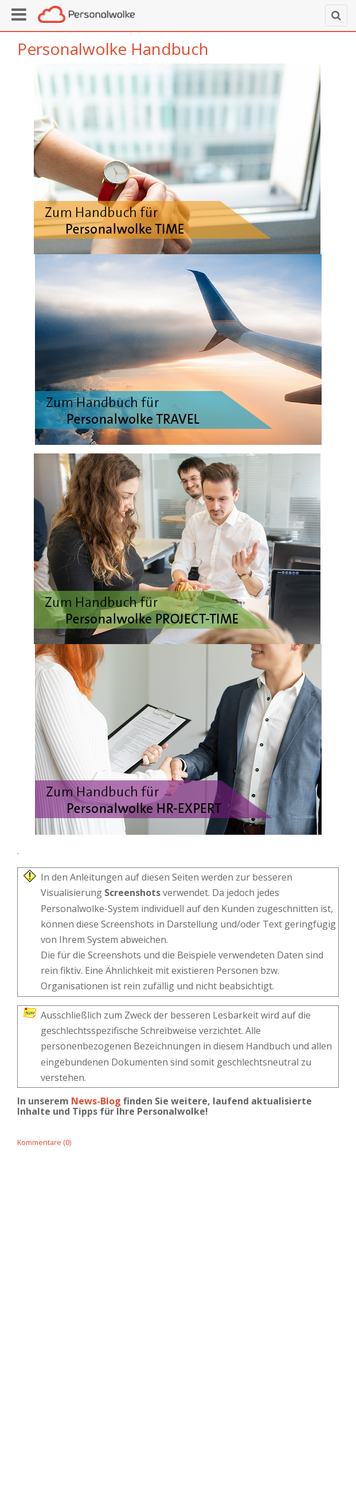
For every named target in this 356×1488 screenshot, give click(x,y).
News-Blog (96, 1101)
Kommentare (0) (44, 1142)
